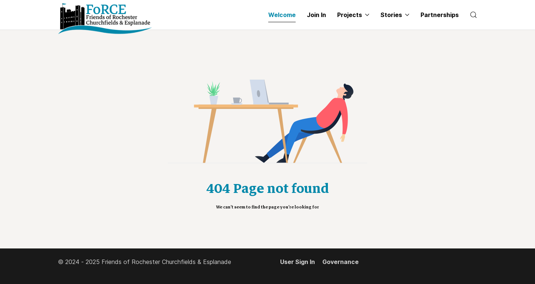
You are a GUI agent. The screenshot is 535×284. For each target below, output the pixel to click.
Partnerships (440, 15)
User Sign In (297, 261)
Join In (316, 15)
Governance (340, 261)
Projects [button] (353, 15)
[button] (473, 15)
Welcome (282, 15)
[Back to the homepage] (105, 18)
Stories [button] (395, 15)
